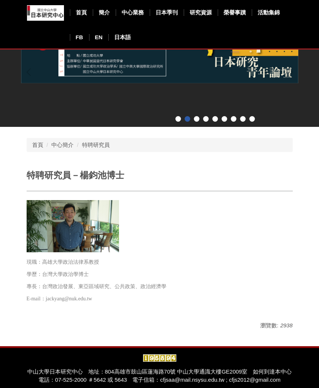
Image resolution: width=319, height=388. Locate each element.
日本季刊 (167, 12)
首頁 (81, 12)
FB (79, 37)
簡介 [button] (104, 12)
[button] (30, 72)
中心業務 (133, 12)
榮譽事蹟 (235, 12)
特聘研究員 (96, 145)
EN (99, 37)
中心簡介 (62, 145)
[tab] (178, 119)
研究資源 (201, 12)
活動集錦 (269, 12)
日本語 (122, 37)
